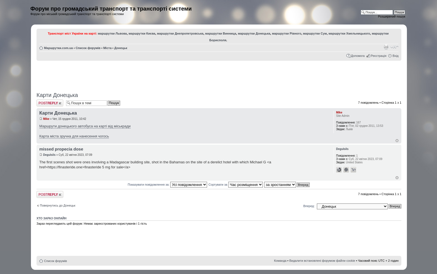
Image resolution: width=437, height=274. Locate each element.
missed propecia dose (61, 149)
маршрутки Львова (112, 33)
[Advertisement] (219, 74)
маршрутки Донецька (254, 33)
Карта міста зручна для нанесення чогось (74, 136)
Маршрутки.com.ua (58, 48)
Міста (107, 48)
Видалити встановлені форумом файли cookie (322, 260)
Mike (46, 118)
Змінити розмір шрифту (394, 46)
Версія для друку (386, 46)
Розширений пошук (391, 16)
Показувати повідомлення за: (167, 184)
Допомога (358, 55)
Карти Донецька (57, 95)
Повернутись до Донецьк (57, 205)
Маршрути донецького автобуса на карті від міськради (85, 126)
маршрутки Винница (220, 33)
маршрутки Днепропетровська (180, 33)
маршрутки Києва (141, 33)
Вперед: (309, 206)
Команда (280, 260)
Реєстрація (378, 55)
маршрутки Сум (315, 33)
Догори (397, 140)
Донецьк (120, 48)
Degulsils (49, 154)
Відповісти (50, 103)
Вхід (395, 55)
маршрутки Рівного (286, 33)
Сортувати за (235, 184)
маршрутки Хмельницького (349, 33)
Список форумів (88, 48)
